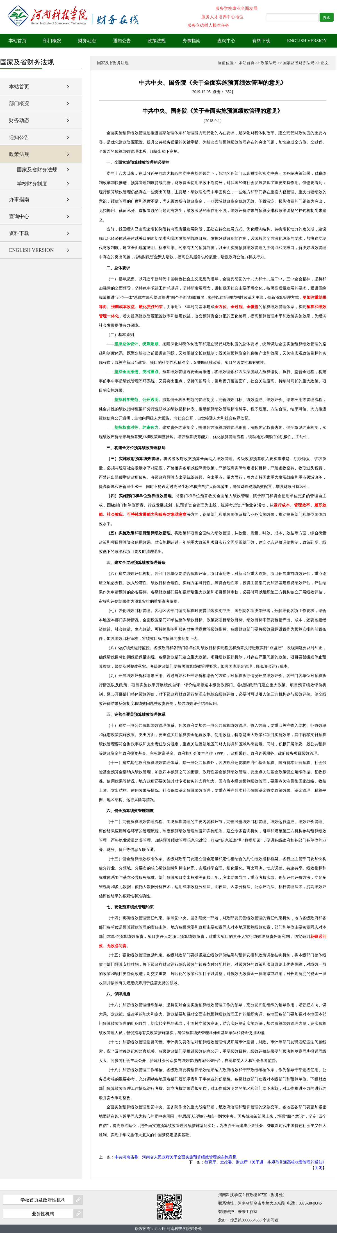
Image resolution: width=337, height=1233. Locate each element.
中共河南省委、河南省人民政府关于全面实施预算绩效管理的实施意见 (175, 1157)
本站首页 (17, 40)
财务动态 (87, 40)
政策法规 (157, 40)
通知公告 (122, 40)
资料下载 (261, 40)
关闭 (318, 1168)
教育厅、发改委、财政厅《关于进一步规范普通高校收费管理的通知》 (265, 1162)
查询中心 (226, 40)
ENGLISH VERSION (307, 40)
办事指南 (192, 40)
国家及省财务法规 (37, 169)
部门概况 (52, 40)
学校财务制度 (32, 184)
